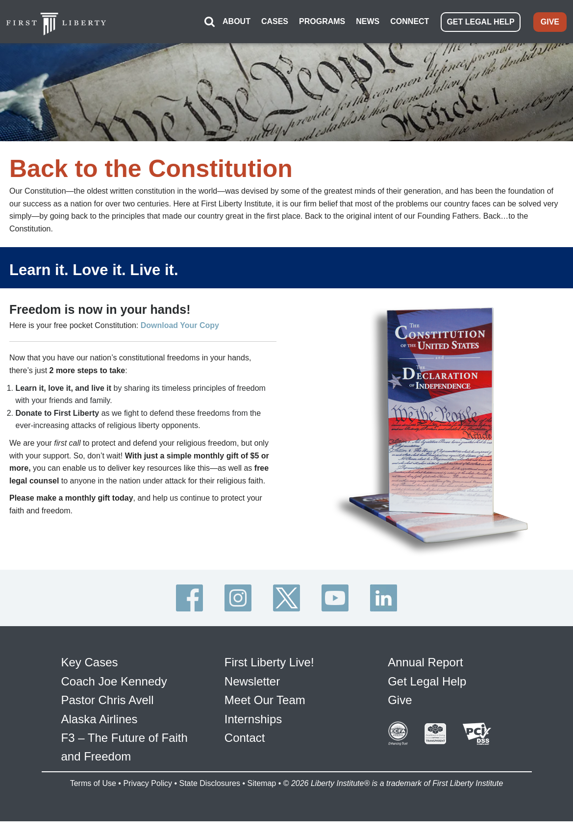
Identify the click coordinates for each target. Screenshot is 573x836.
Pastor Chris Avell (107, 690)
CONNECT (409, 16)
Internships (253, 709)
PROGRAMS (322, 16)
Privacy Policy (147, 773)
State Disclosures (209, 773)
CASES (274, 16)
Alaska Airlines (99, 709)
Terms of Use (93, 773)
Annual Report (425, 652)
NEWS (367, 16)
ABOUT (236, 16)
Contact (244, 728)
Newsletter (252, 671)
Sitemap (261, 773)
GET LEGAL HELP (480, 17)
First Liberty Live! (269, 652)
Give (400, 690)
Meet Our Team (264, 690)
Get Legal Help (427, 671)
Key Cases (89, 652)
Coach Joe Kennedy (114, 671)
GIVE (550, 17)
